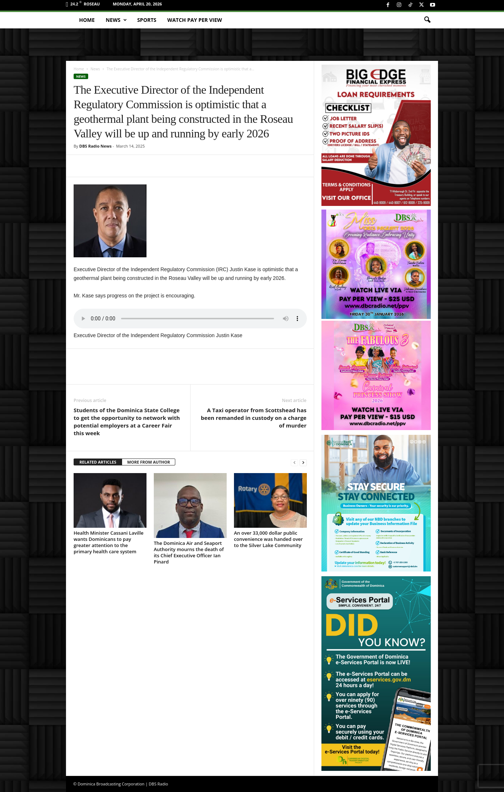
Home (87, 19)
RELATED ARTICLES (97, 462)
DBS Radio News (95, 146)
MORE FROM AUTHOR (148, 462)
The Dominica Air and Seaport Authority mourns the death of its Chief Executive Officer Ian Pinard (189, 552)
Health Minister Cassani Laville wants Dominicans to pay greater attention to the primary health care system (109, 542)
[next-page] (303, 462)
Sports (146, 19)
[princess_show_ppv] (376, 375)
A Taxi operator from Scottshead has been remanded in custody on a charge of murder (253, 417)
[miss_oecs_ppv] (376, 264)
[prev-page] (294, 462)
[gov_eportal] (376, 673)
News (116, 20)
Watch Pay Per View (194, 19)
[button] (427, 20)
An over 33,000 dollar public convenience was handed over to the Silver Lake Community (268, 539)
